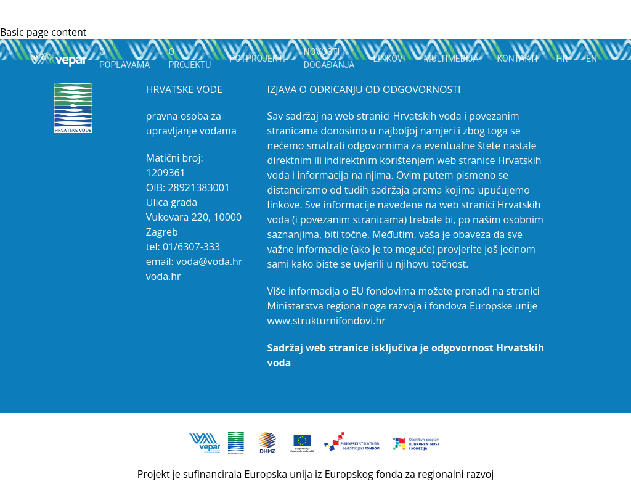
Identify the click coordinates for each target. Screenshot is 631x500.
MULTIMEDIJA (451, 59)
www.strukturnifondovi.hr (326, 320)
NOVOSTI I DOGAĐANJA (329, 58)
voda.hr (163, 276)
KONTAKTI (517, 59)
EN (591, 59)
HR (562, 59)
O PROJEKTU (189, 58)
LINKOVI (389, 59)
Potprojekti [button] (257, 59)
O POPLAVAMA (124, 58)
